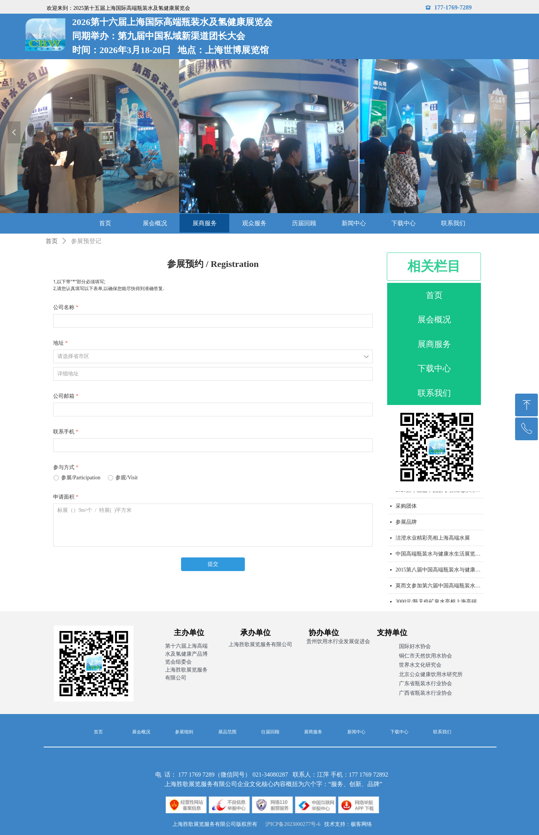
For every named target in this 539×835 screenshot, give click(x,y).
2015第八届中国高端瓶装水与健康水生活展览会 (439, 572)
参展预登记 (86, 241)
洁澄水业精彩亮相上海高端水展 (433, 540)
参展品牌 (406, 524)
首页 (52, 241)
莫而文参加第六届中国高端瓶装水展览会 (439, 588)
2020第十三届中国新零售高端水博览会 (439, 492)
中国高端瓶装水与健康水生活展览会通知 (439, 556)
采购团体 (406, 508)
